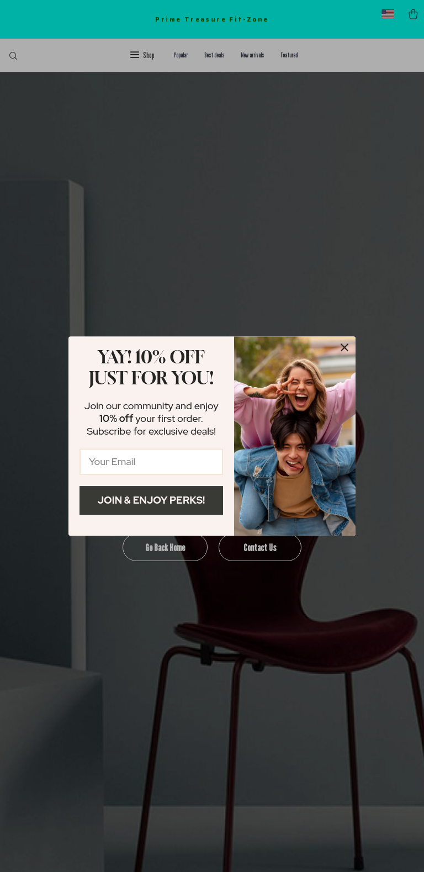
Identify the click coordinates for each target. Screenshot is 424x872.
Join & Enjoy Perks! (151, 500)
